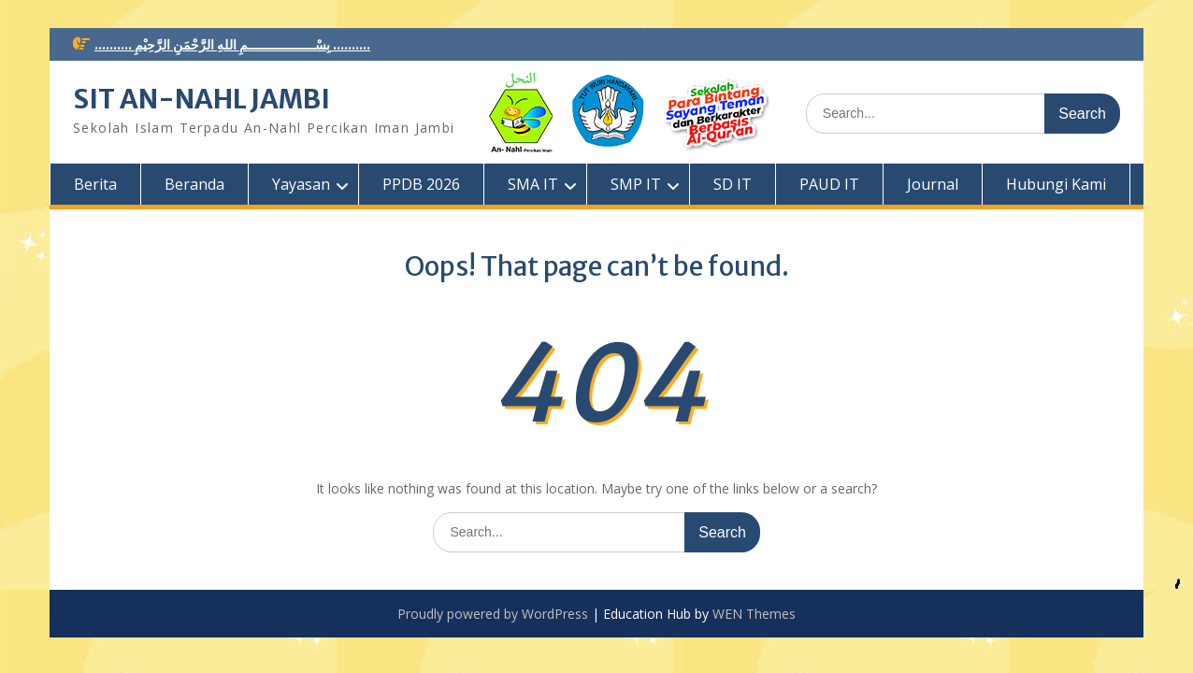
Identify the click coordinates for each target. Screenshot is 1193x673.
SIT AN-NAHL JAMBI (201, 99)
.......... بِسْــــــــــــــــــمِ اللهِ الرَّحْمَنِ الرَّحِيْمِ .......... (232, 44)
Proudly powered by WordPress (492, 614)
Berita (95, 184)
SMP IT (636, 184)
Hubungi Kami (1056, 184)
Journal (932, 184)
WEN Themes (754, 614)
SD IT (732, 184)
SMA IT (533, 184)
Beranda (194, 184)
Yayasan (301, 184)
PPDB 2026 (421, 184)
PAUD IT (829, 184)
